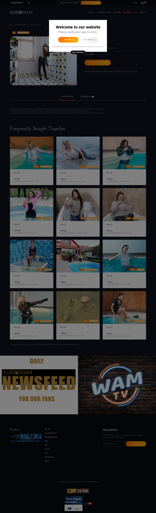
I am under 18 (89, 39)
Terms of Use (86, 46)
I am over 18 (68, 39)
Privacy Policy (99, 46)
